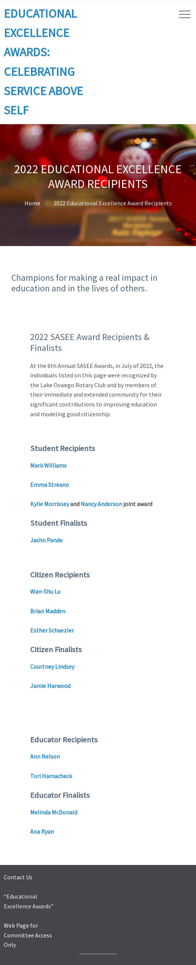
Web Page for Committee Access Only (28, 935)
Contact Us (18, 877)
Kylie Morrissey (49, 504)
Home (32, 203)
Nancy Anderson (101, 504)
